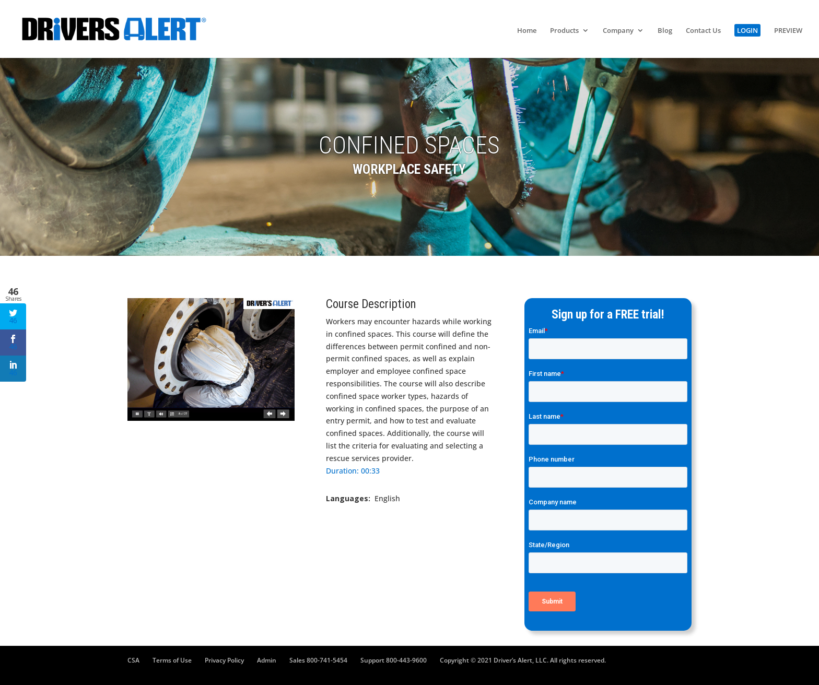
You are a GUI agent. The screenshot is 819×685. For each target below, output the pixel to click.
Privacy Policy (224, 660)
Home (526, 31)
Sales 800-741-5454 (318, 660)
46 (13, 317)
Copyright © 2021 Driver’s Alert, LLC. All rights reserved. (523, 660)
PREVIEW (788, 31)
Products (564, 31)
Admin (266, 660)
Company (618, 31)
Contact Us (703, 31)
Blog (665, 31)
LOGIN (747, 30)
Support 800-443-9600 (393, 660)
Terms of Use (172, 660)
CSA (133, 660)
